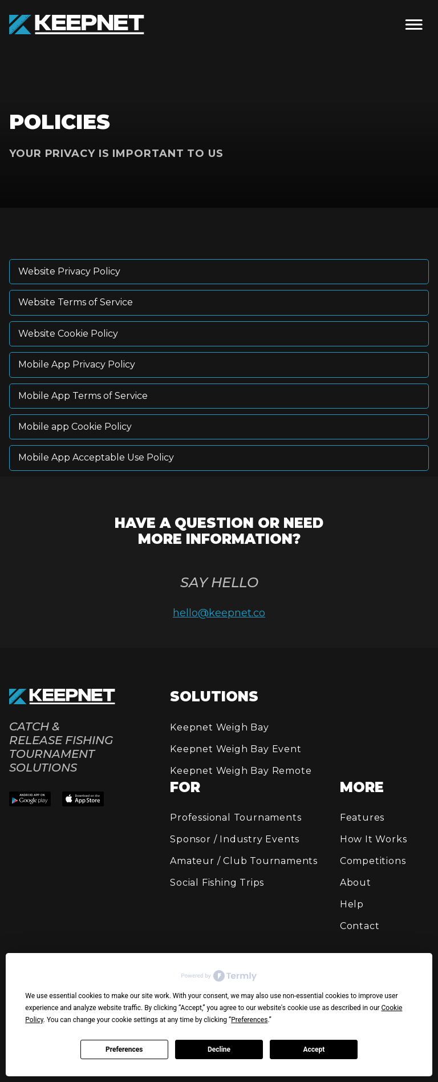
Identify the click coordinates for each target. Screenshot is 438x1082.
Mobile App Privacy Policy (76, 364)
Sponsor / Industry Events (234, 839)
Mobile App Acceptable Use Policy (96, 457)
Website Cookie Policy (68, 333)
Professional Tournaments (235, 817)
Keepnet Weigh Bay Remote (240, 770)
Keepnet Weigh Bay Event (235, 749)
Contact (360, 925)
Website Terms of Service (75, 302)
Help (352, 904)
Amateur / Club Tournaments (244, 860)
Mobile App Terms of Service (83, 395)
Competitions (373, 860)
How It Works (373, 839)
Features (362, 817)
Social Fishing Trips (217, 882)
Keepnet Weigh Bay (219, 727)
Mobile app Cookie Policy (75, 426)
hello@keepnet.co (219, 613)
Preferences (124, 1049)
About (355, 882)
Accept (314, 1049)
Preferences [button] (249, 1020)
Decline (219, 1049)
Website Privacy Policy (69, 271)
